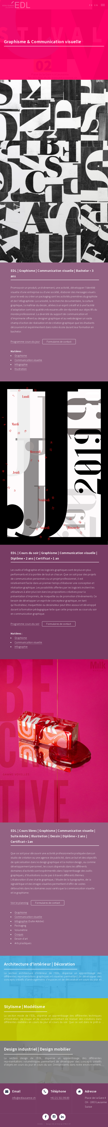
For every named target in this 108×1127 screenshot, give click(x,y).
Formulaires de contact (60, 341)
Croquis (19, 934)
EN (96, 5)
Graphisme (21, 355)
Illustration (21, 368)
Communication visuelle (28, 360)
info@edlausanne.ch (24, 1097)
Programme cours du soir (25, 623)
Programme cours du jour (25, 341)
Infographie (21, 364)
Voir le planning (19, 902)
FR (91, 5)
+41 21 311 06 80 (60, 1097)
